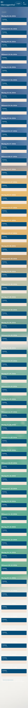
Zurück (4, 12)
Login (18, 3)
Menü (24, 3)
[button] (14, 21)
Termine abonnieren (8, 680)
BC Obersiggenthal (8, 3)
